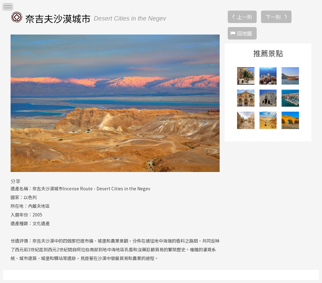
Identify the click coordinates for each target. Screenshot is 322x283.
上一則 (244, 17)
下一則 (273, 17)
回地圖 (244, 33)
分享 (16, 181)
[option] (115, 103)
